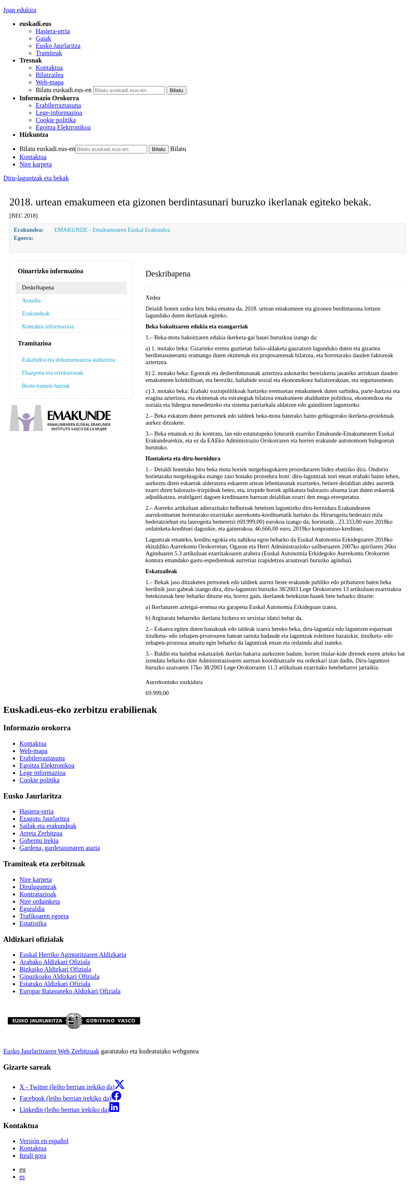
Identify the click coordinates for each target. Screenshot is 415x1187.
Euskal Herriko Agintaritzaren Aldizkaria (72, 954)
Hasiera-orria (53, 31)
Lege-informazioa (59, 112)
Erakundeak (36, 313)
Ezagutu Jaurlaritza (44, 818)
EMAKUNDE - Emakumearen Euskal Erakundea (112, 230)
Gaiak (43, 38)
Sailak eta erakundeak (47, 825)
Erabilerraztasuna (58, 105)
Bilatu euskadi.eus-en (64, 89)
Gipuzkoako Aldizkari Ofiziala (59, 976)
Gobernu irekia (38, 840)
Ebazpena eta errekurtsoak (52, 372)
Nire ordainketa (39, 901)
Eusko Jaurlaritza (58, 45)
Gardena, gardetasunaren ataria (59, 847)
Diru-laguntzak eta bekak (36, 178)
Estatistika (33, 923)
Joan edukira (19, 9)
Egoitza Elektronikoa (63, 127)
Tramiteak (49, 53)
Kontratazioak (37, 894)
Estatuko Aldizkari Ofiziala (54, 983)
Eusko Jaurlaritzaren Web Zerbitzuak (51, 1051)
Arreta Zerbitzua (40, 833)
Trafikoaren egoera (44, 916)
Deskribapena (38, 287)
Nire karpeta (35, 164)
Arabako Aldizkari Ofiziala (54, 961)
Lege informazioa (42, 772)
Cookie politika (56, 120)
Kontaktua (49, 67)
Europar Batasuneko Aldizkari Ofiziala (69, 991)
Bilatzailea (49, 74)
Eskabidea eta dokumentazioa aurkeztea (68, 359)
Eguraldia (32, 908)
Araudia (31, 300)
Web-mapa (50, 82)
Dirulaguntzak (38, 886)
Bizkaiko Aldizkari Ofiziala (55, 969)
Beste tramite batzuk (46, 385)
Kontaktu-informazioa (48, 326)
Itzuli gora (32, 1155)
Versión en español (43, 1140)
